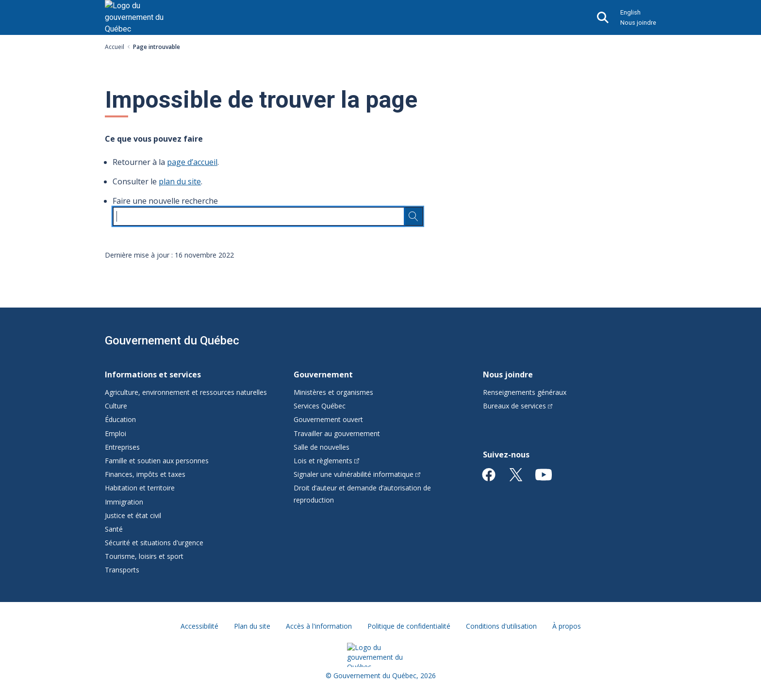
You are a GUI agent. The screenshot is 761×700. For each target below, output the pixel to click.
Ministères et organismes (333, 392)
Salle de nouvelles (321, 447)
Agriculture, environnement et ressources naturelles (186, 392)
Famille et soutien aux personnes (157, 460)
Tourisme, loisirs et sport (144, 556)
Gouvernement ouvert (328, 419)
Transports (122, 569)
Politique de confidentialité (408, 626)
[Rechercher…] (413, 216)
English (630, 12)
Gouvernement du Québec (172, 340)
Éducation (120, 419)
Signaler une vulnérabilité (357, 474)
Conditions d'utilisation (501, 626)
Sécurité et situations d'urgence (154, 542)
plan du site (180, 181)
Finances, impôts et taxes (145, 474)
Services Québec (320, 405)
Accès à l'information (319, 626)
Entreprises (122, 447)
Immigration (124, 501)
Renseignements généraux (524, 392)
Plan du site (252, 626)
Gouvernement (323, 374)
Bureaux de (518, 405)
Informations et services (153, 374)
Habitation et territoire (140, 487)
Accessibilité (199, 626)
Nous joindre (638, 22)
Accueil (114, 47)
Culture (116, 405)
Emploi (115, 433)
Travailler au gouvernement (337, 433)
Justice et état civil (133, 515)
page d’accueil (192, 162)
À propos (566, 626)
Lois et (326, 460)
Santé (114, 529)
